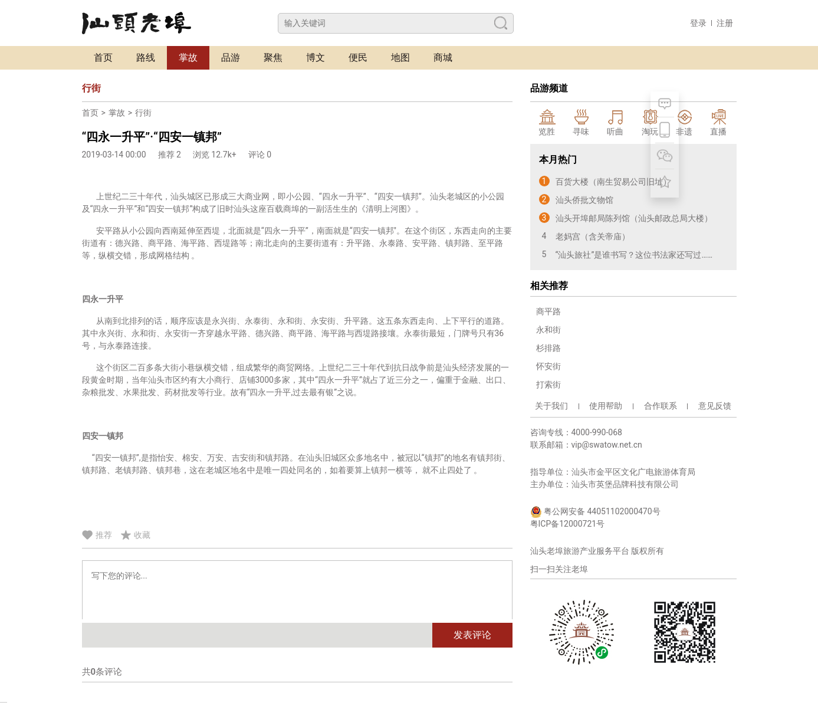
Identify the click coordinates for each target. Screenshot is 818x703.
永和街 (548, 329)
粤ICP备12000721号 (567, 523)
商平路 (548, 311)
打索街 (548, 384)
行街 (143, 112)
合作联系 (660, 405)
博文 (315, 57)
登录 (698, 23)
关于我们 (551, 405)
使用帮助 (605, 405)
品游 (230, 57)
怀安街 (548, 366)
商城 (442, 57)
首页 (103, 57)
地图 (400, 57)
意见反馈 (714, 405)
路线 (145, 57)
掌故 (188, 57)
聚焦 (273, 57)
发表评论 (472, 634)
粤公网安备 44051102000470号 (595, 512)
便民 (358, 57)
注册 (725, 23)
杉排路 (548, 348)
